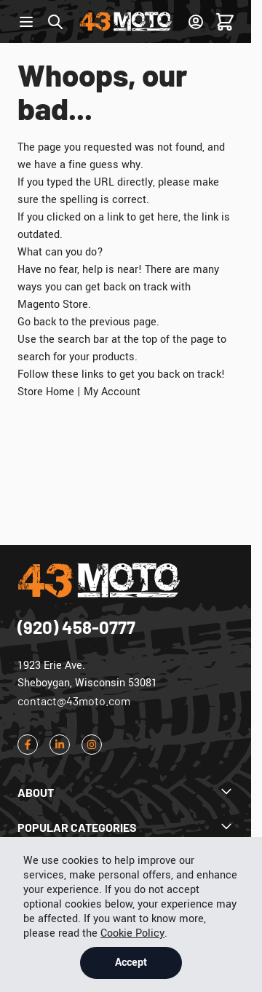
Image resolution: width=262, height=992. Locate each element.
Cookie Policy (132, 933)
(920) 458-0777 (76, 627)
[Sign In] (196, 22)
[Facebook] (27, 744)
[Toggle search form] (55, 22)
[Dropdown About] (125, 792)
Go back (36, 322)
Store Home (45, 392)
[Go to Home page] (125, 21)
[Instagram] (92, 744)
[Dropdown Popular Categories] (125, 827)
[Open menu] (26, 22)
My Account (112, 392)
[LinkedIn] (59, 744)
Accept (131, 962)
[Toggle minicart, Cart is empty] (225, 22)
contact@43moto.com (73, 700)
